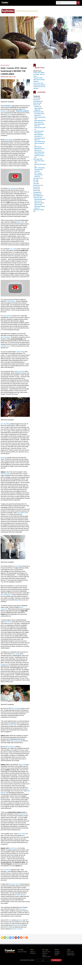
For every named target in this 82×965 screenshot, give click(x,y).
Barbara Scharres (10, 746)
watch (21, 920)
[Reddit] (21, 937)
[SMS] (7, 937)
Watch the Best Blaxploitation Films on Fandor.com (39, 148)
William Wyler (20, 894)
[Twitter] (13, 937)
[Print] (26, 937)
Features (35, 105)
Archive (3, 65)
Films (34, 180)
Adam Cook (22, 764)
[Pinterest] (16, 937)
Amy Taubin (16, 653)
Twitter (56, 954)
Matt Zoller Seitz (13, 884)
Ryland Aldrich (7, 315)
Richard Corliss (12, 724)
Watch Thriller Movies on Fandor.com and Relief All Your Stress (39, 154)
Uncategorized (36, 192)
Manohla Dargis (5, 473)
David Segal (4, 457)
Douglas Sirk (4, 664)
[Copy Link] (2, 937)
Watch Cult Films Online (40, 127)
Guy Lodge (13, 249)
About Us (32, 951)
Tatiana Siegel (20, 351)
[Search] (78, 3)
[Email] (5, 937)
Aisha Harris (22, 909)
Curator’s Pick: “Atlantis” (39, 72)
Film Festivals (36, 159)
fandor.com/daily (17, 929)
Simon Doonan (22, 833)
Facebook (57, 953)
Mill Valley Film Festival (39, 164)
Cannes (9, 114)
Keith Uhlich (7, 621)
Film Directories (37, 111)
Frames (35, 183)
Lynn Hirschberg (5, 424)
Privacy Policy (70, 953)
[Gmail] (24, 937)
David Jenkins (9, 139)
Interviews (36, 106)
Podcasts (35, 188)
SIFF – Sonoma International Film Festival (38, 174)
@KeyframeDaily (16, 925)
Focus (34, 181)
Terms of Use (70, 951)
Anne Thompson (5, 337)
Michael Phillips (17, 566)
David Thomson (13, 848)
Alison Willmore (21, 512)
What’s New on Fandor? (38, 209)
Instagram (57, 951)
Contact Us (33, 953)
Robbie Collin (20, 222)
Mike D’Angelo (15, 708)
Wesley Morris (22, 814)
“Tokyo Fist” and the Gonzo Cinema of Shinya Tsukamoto (39, 79)
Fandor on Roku (46, 956)
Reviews (35, 190)
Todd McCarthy (11, 301)
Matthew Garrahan (19, 371)
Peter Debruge (12, 188)
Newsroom (35, 187)
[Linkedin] (18, 937)
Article (8, 65)
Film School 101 (37, 178)
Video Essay (36, 194)
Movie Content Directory (40, 117)
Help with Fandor (22, 951)
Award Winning (36, 101)
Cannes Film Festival (39, 160)
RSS (8, 927)
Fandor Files (36, 103)
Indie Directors (36, 185)
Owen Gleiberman (6, 594)
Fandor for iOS (46, 951)
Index (9, 920)
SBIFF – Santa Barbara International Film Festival (39, 169)
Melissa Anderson (15, 741)
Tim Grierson (6, 869)
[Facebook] (10, 937)
